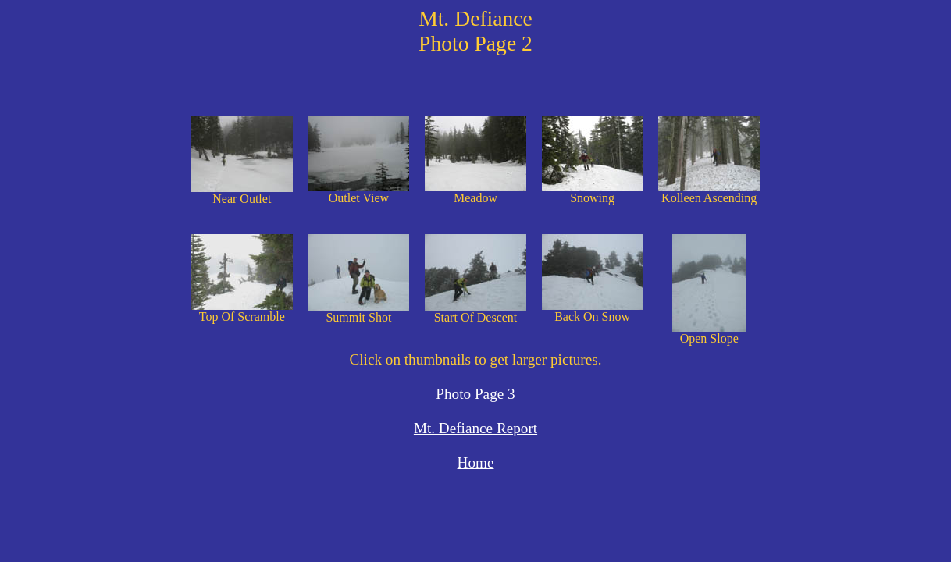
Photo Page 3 (475, 394)
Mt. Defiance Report (475, 428)
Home (476, 462)
